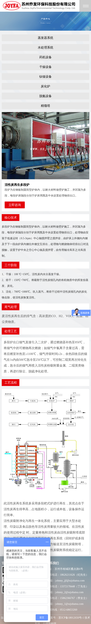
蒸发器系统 (45, 37)
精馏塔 (45, 105)
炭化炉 (45, 86)
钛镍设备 (45, 76)
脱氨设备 (45, 96)
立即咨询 (15, 205)
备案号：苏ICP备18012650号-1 (66, 617)
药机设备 (45, 57)
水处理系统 (45, 47)
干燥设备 (45, 67)
